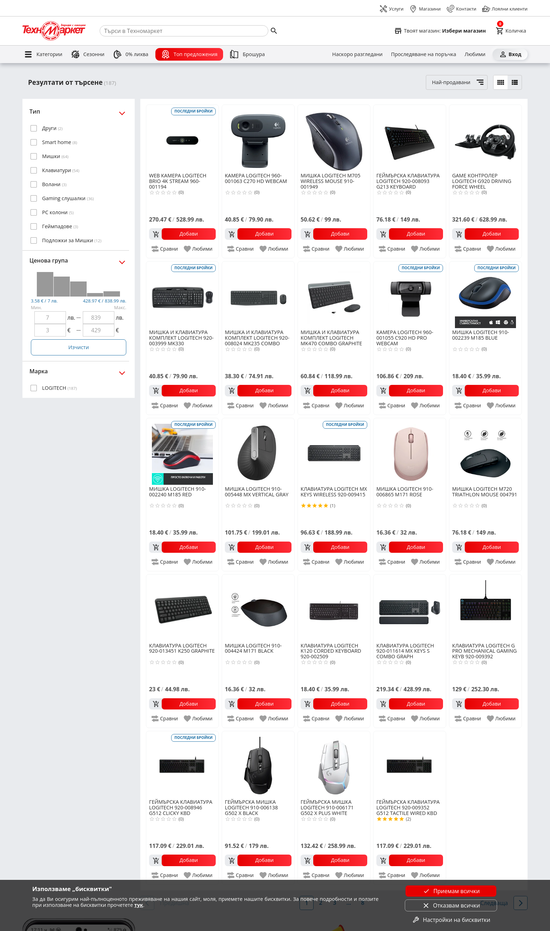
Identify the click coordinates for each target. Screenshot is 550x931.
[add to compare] (165, 248)
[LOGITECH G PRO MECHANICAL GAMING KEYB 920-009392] (485, 608)
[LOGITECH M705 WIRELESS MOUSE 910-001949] (334, 138)
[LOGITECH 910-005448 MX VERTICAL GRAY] (258, 451)
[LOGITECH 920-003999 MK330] (182, 294)
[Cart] (511, 30)
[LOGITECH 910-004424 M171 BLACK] (258, 608)
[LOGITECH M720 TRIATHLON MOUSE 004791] (485, 451)
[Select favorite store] (440, 30)
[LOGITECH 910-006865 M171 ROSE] (410, 451)
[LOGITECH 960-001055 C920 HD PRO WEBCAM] (410, 294)
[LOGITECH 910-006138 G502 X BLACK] (258, 764)
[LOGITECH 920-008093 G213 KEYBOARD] (410, 138)
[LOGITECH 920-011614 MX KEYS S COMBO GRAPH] (410, 608)
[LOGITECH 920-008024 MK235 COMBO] (258, 294)
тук (138, 905)
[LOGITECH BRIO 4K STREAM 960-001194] (182, 138)
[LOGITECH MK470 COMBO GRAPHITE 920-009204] (334, 294)
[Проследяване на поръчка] (424, 54)
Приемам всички (450, 891)
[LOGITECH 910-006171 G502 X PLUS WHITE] (334, 764)
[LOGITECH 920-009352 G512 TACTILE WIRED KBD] (410, 764)
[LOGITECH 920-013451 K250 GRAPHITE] (182, 608)
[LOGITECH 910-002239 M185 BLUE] (485, 294)
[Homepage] (54, 30)
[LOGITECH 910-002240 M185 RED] (182, 451)
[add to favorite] (198, 248)
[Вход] (510, 54)
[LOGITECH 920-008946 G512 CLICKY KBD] (182, 764)
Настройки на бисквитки (450, 920)
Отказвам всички (451, 905)
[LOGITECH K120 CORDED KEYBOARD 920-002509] (334, 608)
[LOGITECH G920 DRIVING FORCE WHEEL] (485, 138)
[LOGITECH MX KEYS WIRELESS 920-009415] (334, 451)
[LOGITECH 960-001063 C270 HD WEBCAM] (258, 138)
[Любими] (475, 54)
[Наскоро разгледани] (357, 54)
